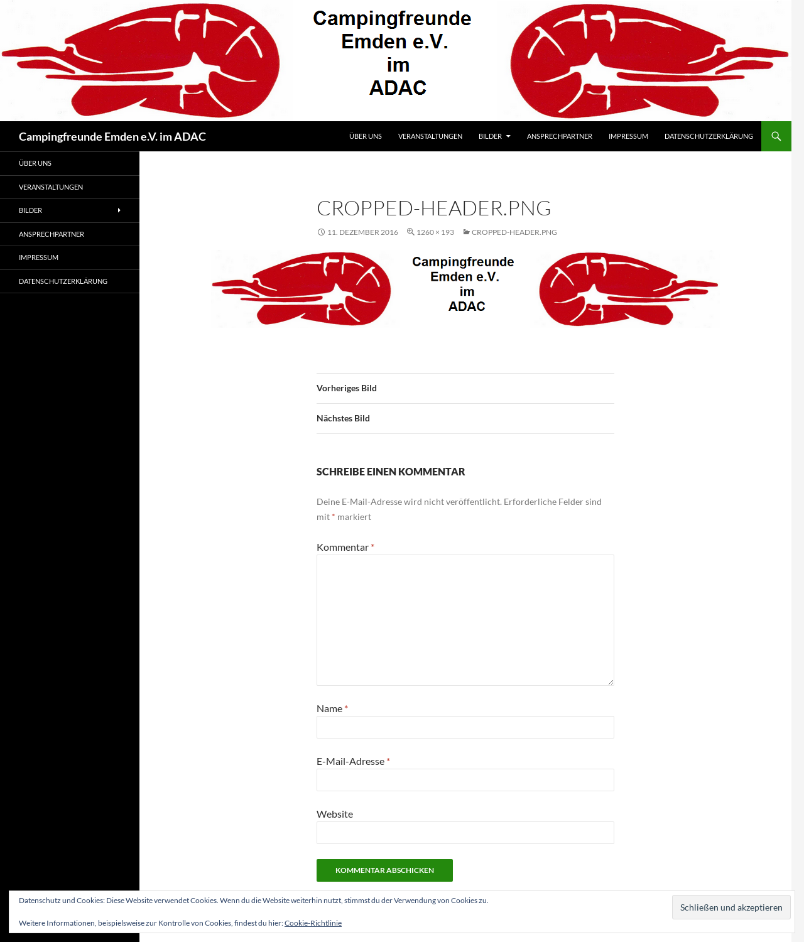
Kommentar (345, 547)
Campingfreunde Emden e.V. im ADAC (112, 136)
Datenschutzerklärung (709, 136)
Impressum (628, 136)
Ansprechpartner (559, 136)
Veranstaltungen (430, 136)
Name (332, 708)
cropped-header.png (514, 232)
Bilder (490, 136)
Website (335, 814)
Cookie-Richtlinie (313, 923)
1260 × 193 (435, 232)
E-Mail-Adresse (353, 761)
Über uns (365, 136)
